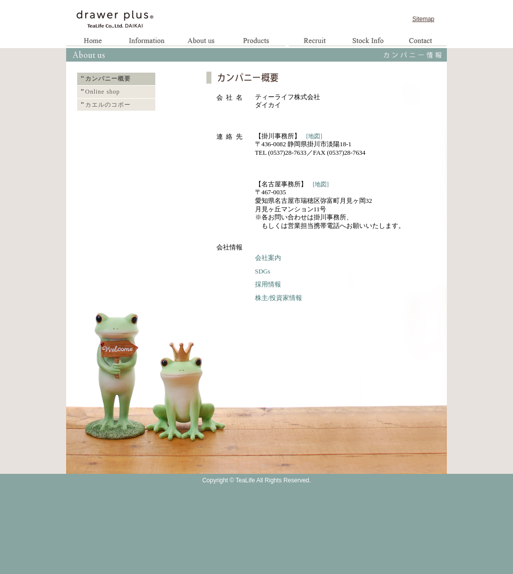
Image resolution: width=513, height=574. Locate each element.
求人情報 (315, 41)
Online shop (102, 91)
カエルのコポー (108, 104)
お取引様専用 (367, 41)
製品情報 (258, 41)
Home (93, 41)
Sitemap (423, 19)
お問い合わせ (420, 41)
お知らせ (147, 41)
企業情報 (201, 41)
